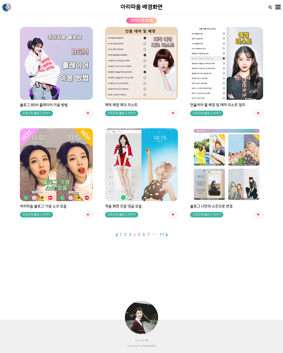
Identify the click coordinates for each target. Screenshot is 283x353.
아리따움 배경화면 (141, 7)
